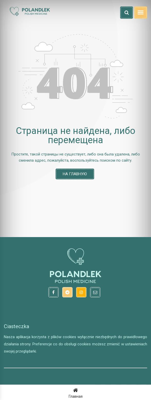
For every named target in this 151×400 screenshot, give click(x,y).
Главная (75, 392)
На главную (75, 174)
